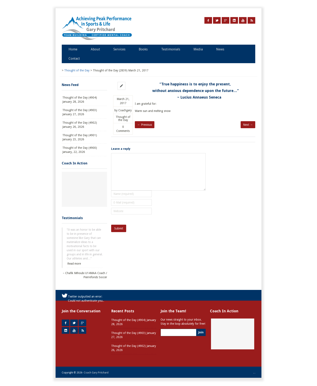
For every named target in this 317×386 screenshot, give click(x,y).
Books (143, 49)
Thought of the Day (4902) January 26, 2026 (79, 124)
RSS (251, 20)
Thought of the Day (123, 118)
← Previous (144, 124)
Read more (74, 263)
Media (198, 49)
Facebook (208, 20)
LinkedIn (234, 20)
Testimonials (170, 49)
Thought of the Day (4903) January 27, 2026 (79, 112)
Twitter (217, 20)
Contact (74, 58)
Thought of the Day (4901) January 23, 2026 (79, 137)
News (220, 49)
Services (119, 49)
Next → (248, 124)
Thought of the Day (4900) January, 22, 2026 (79, 149)
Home (73, 49)
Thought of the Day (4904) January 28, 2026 (79, 99)
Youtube (243, 20)
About (95, 49)
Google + (225, 20)
